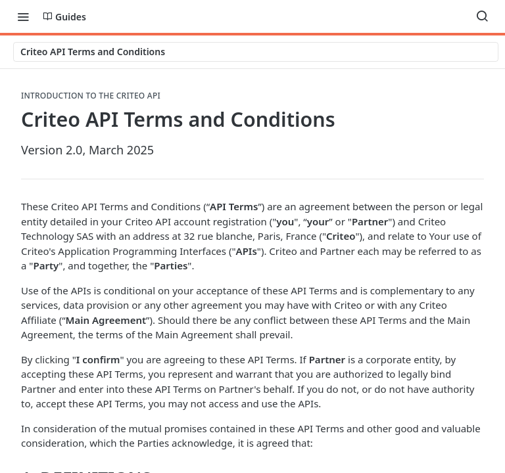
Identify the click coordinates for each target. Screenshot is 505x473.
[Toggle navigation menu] (23, 16)
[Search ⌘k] (482, 16)
